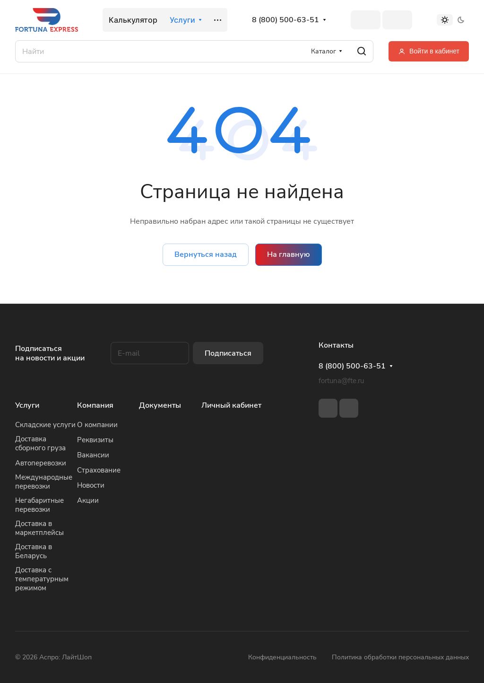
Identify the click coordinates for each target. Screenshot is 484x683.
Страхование (99, 470)
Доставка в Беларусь (33, 551)
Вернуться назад (205, 254)
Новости (90, 485)
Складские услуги (45, 424)
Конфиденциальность (282, 657)
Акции (88, 500)
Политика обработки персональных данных (400, 657)
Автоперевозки (40, 463)
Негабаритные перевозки (39, 505)
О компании (97, 424)
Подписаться (228, 353)
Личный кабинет (231, 405)
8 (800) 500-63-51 (285, 20)
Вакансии (93, 455)
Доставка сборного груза (40, 443)
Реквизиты (95, 440)
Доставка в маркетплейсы (39, 528)
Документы (160, 405)
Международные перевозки (43, 482)
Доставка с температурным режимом (42, 579)
